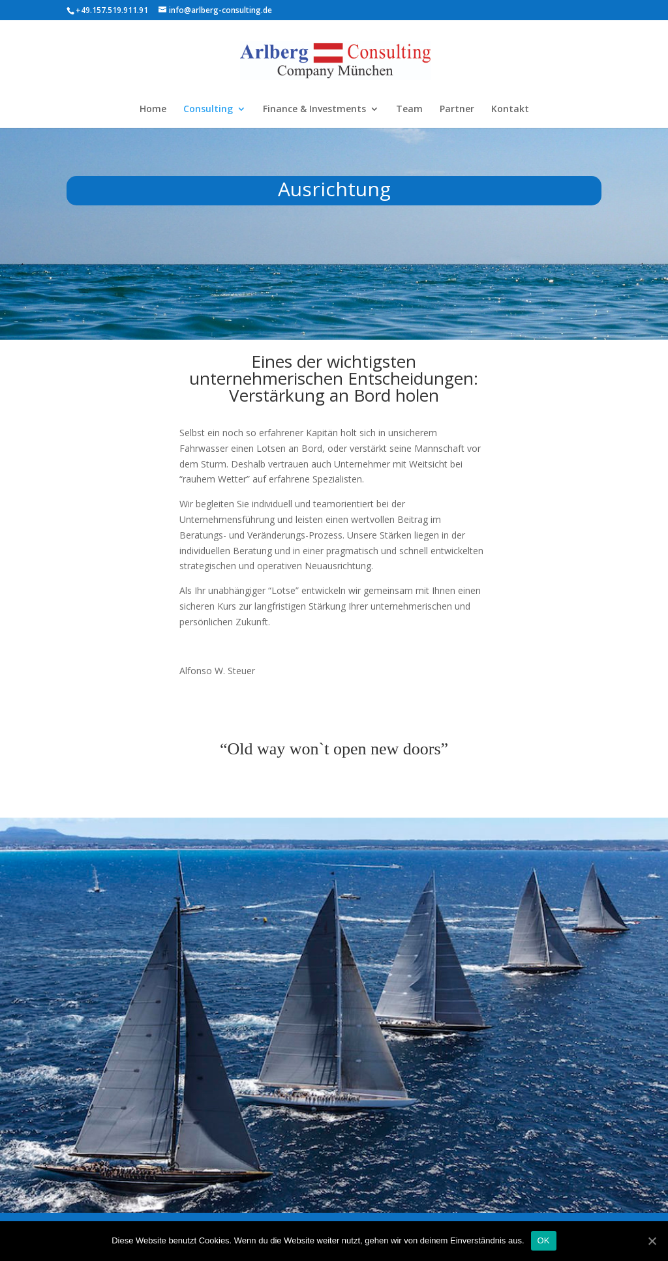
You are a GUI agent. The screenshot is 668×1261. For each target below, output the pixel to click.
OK (544, 1240)
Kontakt (510, 109)
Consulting (208, 109)
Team (409, 109)
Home (153, 109)
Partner (457, 109)
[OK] (651, 1240)
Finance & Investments (314, 109)
